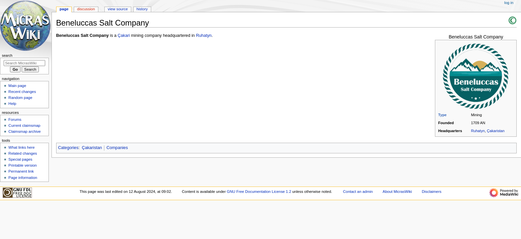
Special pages (20, 159)
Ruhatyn (478, 131)
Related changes (22, 153)
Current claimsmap (24, 125)
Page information (22, 178)
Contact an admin (358, 192)
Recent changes (22, 92)
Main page (17, 86)
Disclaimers (431, 192)
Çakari (124, 35)
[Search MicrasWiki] (24, 63)
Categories (68, 147)
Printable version (22, 165)
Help (12, 104)
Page (63, 9)
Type (442, 115)
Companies (117, 147)
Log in (508, 3)
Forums (14, 119)
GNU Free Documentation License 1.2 (259, 192)
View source (118, 9)
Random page (20, 98)
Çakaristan (495, 131)
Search (7, 55)
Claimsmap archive (24, 131)
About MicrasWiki (397, 192)
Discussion (86, 9)
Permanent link (21, 171)
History (142, 9)
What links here (21, 147)
